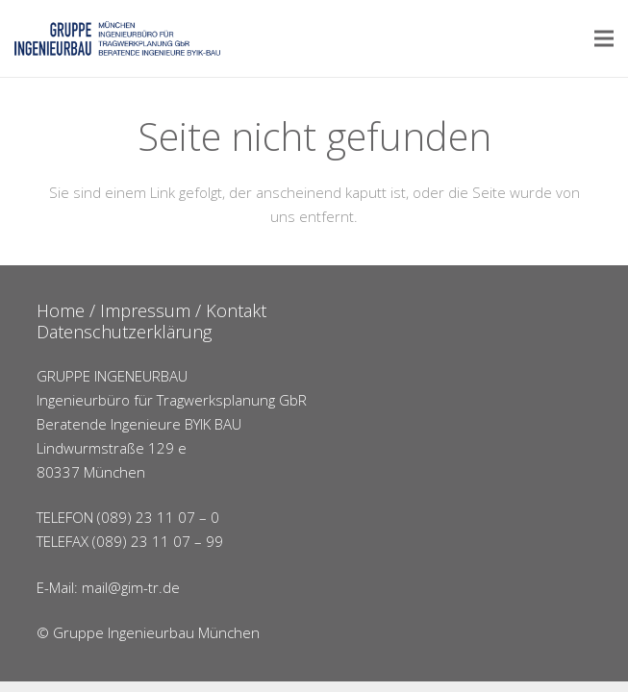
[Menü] (604, 38)
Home (61, 310)
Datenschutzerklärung (124, 331)
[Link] (117, 38)
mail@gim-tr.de (131, 587)
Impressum (145, 310)
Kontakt (236, 310)
